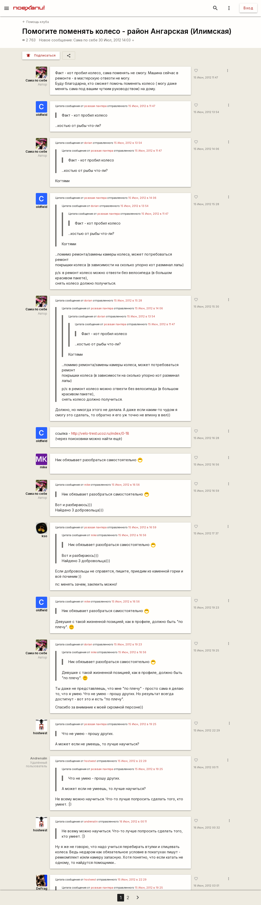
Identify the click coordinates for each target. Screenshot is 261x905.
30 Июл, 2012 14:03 (116, 40)
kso (44, 536)
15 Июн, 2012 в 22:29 (132, 761)
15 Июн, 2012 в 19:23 (128, 644)
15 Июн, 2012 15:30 (206, 306)
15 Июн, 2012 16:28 (206, 438)
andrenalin (91, 821)
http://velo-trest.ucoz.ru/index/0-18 (100, 433)
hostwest (40, 733)
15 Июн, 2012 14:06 (206, 149)
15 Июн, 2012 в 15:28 (128, 300)
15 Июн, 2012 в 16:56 (126, 484)
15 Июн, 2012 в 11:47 (141, 106)
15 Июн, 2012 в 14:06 (142, 198)
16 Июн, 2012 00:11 (206, 767)
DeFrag (41, 888)
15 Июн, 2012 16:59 (206, 490)
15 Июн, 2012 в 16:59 (142, 527)
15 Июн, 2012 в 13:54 (128, 143)
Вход (248, 8)
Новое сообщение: (56, 40)
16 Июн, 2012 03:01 (206, 885)
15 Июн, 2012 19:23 (206, 607)
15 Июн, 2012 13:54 (206, 112)
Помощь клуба (35, 22)
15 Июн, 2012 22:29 (207, 730)
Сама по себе (85, 40)
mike (43, 467)
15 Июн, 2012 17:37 (206, 533)
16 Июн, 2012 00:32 (207, 827)
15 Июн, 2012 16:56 (206, 464)
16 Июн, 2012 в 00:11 (133, 821)
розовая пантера (95, 106)
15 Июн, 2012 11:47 (206, 77)
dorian (88, 143)
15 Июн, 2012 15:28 (206, 204)
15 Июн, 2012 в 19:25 (142, 724)
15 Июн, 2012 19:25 (206, 650)
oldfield (41, 115)
